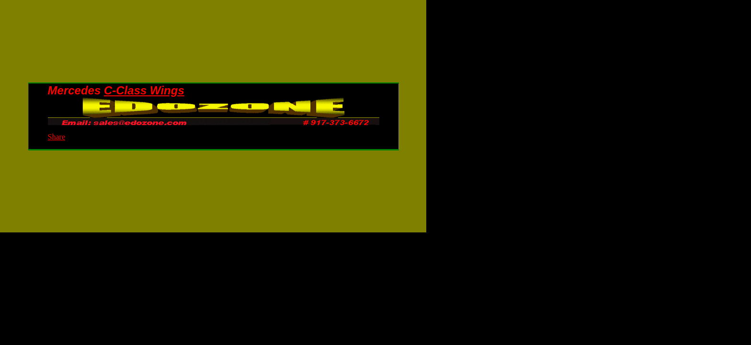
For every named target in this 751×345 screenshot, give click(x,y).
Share (56, 137)
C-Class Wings (144, 90)
